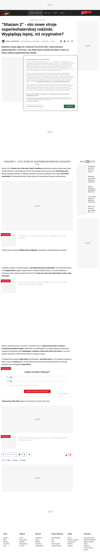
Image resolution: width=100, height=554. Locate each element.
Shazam (15, 459)
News (9, 459)
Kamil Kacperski (12, 40)
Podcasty (87, 533)
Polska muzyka (57, 533)
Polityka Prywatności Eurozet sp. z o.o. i (46, 81)
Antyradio (32, 18)
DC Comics (23, 459)
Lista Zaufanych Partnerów (32, 101)
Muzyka (38, 533)
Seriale (22, 533)
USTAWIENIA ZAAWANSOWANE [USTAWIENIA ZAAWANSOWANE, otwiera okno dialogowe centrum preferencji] (34, 106)
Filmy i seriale (38, 18)
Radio (70, 533)
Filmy (43, 18)
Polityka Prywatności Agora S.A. (62, 81)
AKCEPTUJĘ (69, 106)
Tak (9, 376)
